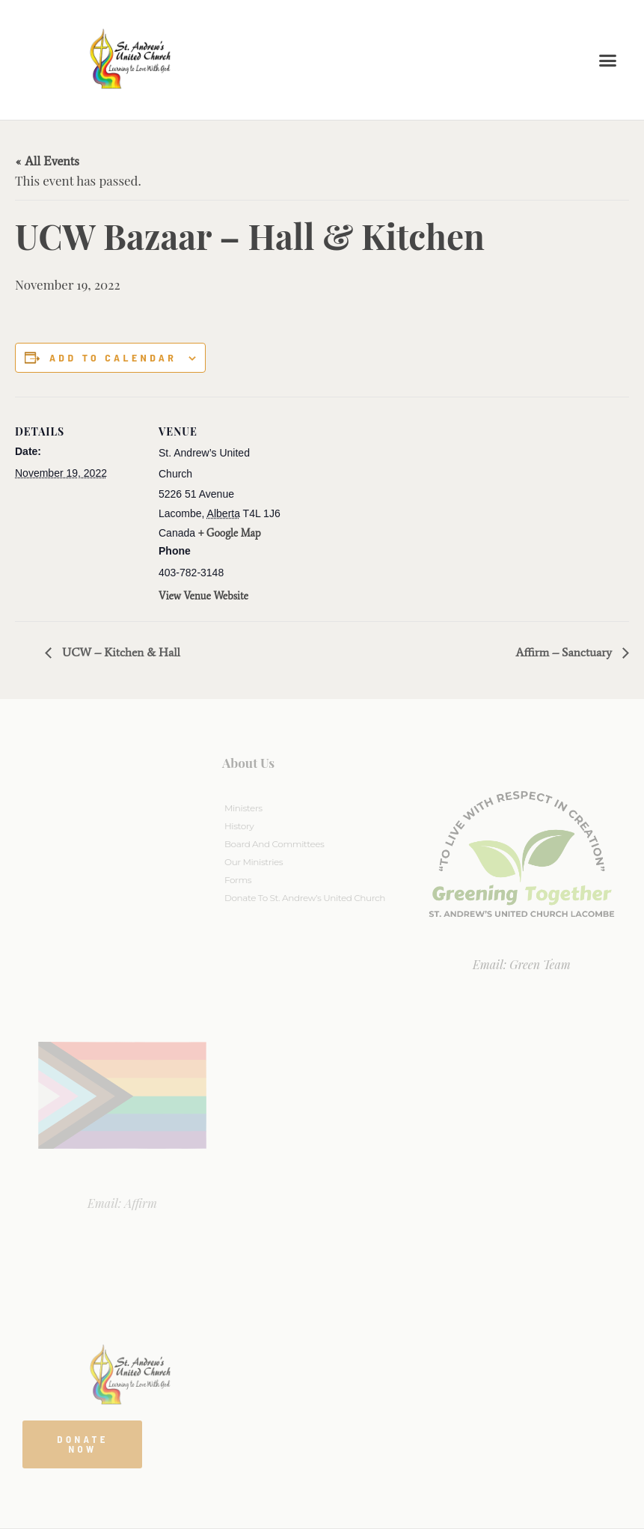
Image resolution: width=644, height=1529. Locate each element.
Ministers (243, 808)
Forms (237, 879)
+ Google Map (229, 533)
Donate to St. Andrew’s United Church (304, 897)
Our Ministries (253, 861)
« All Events (47, 160)
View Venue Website (203, 596)
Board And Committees (274, 843)
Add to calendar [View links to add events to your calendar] (113, 358)
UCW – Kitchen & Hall (119, 652)
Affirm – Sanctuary (565, 652)
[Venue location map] (381, 500)
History (239, 825)
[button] (608, 60)
